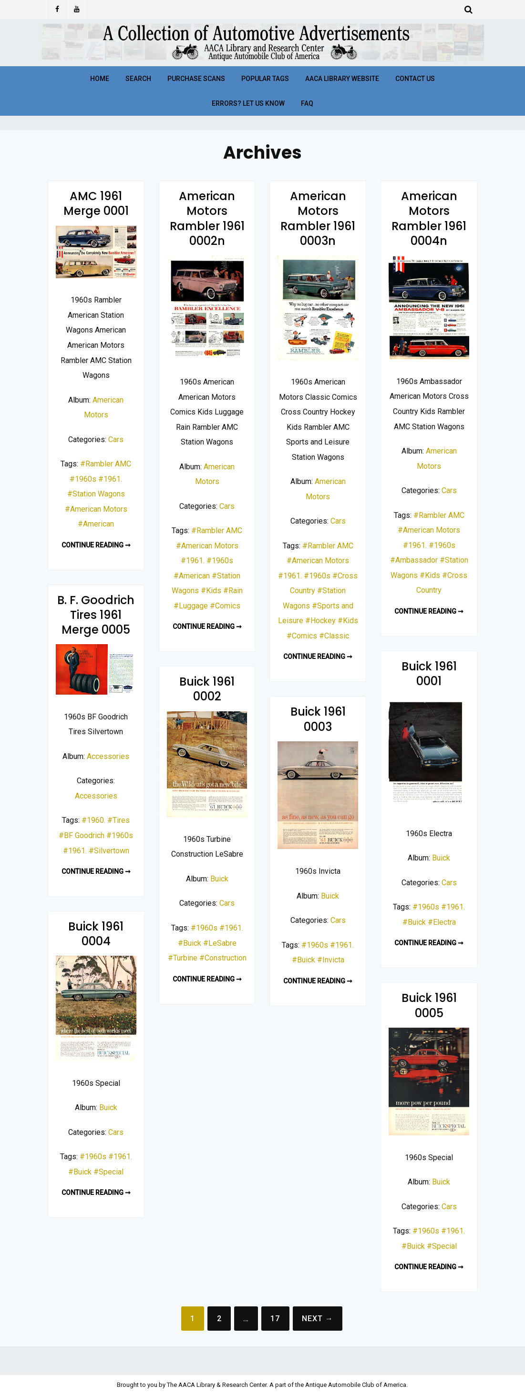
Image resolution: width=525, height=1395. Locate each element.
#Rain (233, 590)
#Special (108, 1171)
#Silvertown (109, 850)
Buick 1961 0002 (207, 689)
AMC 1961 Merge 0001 (96, 203)
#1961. (110, 479)
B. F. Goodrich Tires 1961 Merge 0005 (95, 614)
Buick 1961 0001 (429, 673)
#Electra (442, 922)
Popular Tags (265, 78)
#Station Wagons (96, 493)
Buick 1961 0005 (429, 1005)
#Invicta (330, 959)
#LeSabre (220, 943)
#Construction (223, 957)
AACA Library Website (342, 78)
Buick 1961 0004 (96, 934)
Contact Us (415, 78)
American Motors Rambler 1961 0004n (428, 218)
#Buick (414, 922)
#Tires (118, 820)
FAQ (307, 103)
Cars (116, 439)
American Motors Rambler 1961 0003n (317, 218)
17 (275, 1318)
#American (96, 523)
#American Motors (96, 509)
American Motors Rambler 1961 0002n (207, 218)
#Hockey (320, 620)
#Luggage (191, 605)
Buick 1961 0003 (318, 719)
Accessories (108, 756)
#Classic (334, 635)
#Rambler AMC (105, 463)
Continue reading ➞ (96, 545)
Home (99, 78)
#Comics (225, 605)
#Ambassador (414, 560)
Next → (317, 1318)
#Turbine (182, 957)
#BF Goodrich (81, 835)
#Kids (211, 590)
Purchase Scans (196, 78)
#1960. (93, 820)
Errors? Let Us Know (248, 103)
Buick (441, 857)
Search (138, 78)
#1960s (83, 479)
